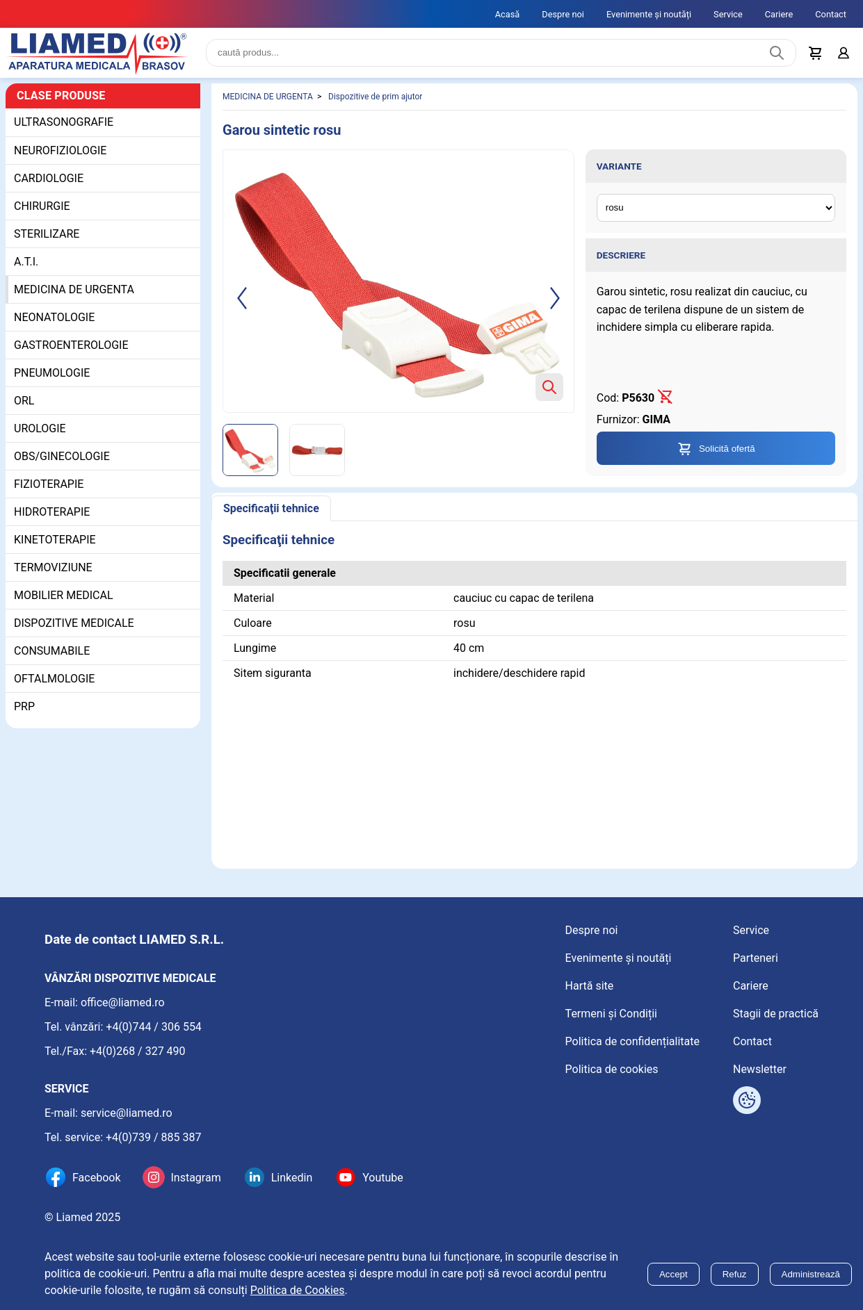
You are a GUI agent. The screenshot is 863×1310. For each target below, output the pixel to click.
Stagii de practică (775, 1013)
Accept (673, 1274)
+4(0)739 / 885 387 (154, 1137)
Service (728, 14)
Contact (830, 14)
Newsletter (760, 1069)
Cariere (779, 14)
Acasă (507, 14)
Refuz (735, 1274)
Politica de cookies (612, 1069)
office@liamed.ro (123, 1002)
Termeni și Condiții (611, 1013)
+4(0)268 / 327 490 (138, 1051)
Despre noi (563, 14)
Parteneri (755, 958)
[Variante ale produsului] (716, 208)
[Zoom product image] (549, 387)
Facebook (96, 1177)
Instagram (195, 1177)
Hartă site (589, 985)
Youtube (382, 1177)
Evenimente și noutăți (648, 14)
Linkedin (292, 1177)
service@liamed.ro (126, 1113)
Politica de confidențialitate (632, 1041)
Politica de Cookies (297, 1290)
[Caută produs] (776, 52)
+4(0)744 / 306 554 (154, 1026)
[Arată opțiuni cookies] (747, 1100)
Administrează (811, 1274)
